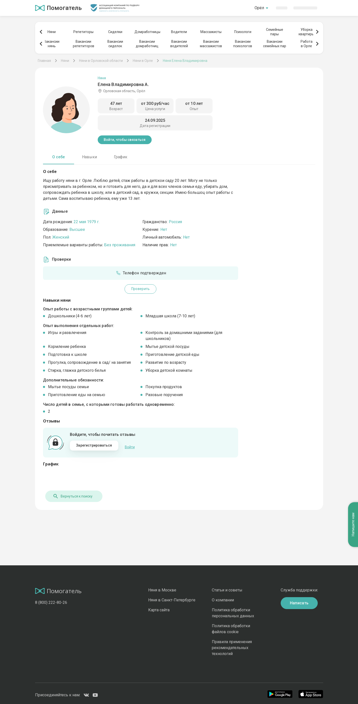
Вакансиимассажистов (211, 44)
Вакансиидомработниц (147, 44)
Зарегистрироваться (94, 445)
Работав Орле (307, 44)
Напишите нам (353, 400)
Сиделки (115, 32)
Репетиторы (83, 32)
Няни (51, 32)
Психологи (242, 32)
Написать (299, 600)
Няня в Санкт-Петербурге (171, 597)
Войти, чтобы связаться (125, 140)
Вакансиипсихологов (242, 44)
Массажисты (211, 32)
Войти (130, 446)
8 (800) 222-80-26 (51, 599)
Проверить (140, 289)
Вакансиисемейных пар (274, 44)
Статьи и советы (227, 587)
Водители (179, 32)
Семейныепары (274, 32)
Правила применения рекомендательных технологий (232, 644)
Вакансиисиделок (115, 44)
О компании (223, 597)
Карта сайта (159, 607)
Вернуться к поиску (70, 493)
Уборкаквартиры (306, 32)
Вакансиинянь (51, 44)
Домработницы (147, 32)
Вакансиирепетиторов (83, 44)
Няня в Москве (162, 587)
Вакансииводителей (179, 44)
